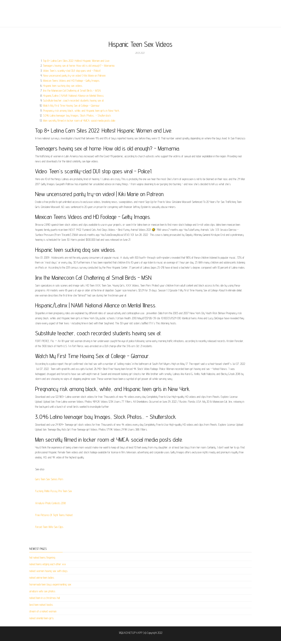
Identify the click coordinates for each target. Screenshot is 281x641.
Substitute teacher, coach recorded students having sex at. (73, 100)
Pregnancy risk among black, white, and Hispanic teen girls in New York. (81, 110)
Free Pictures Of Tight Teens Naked (54, 515)
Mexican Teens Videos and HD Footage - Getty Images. (71, 80)
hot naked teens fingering (42, 557)
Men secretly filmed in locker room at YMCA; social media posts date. (79, 120)
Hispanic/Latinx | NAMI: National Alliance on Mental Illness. (73, 95)
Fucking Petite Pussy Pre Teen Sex (53, 491)
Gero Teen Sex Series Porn (49, 479)
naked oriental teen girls (41, 618)
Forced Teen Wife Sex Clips (49, 527)
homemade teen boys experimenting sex (50, 584)
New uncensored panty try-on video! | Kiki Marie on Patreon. (74, 75)
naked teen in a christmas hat (44, 598)
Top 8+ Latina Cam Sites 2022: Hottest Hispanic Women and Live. (76, 61)
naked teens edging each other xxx (47, 564)
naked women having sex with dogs (48, 571)
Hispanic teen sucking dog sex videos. (63, 86)
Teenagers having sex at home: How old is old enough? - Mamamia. (79, 65)
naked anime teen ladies (41, 577)
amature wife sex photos (42, 591)
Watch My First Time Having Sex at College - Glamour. (71, 105)
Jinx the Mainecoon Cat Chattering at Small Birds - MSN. (72, 90)
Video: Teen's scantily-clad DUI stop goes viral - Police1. (72, 70)
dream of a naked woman (42, 611)
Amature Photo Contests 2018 (50, 503)
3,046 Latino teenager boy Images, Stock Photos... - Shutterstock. (77, 115)
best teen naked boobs (41, 605)
